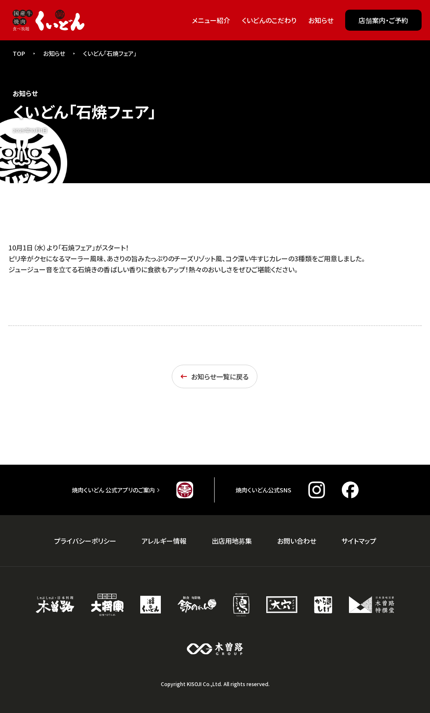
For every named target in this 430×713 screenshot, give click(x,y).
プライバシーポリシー (85, 541)
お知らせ (54, 53)
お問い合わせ (296, 541)
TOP (19, 53)
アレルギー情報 (164, 541)
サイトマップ (358, 541)
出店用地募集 (232, 541)
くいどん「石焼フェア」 (109, 53)
